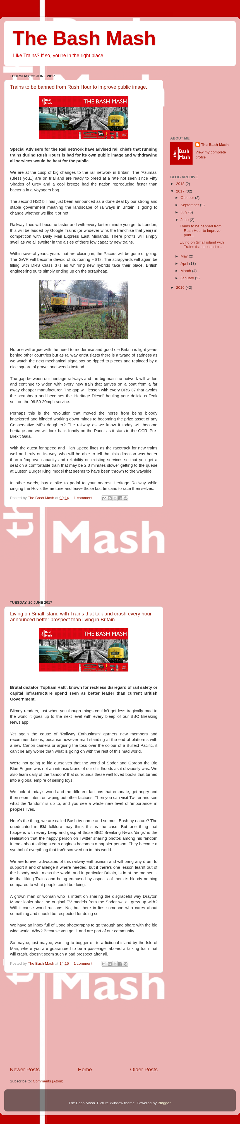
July (184, 212)
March (186, 271)
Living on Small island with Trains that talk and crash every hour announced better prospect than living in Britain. (81, 616)
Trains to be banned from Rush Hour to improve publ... (201, 230)
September (190, 205)
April (185, 263)
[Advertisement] (84, 554)
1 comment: (84, 498)
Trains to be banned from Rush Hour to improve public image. (78, 87)
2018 (181, 184)
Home (85, 1069)
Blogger (164, 1103)
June (185, 220)
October (188, 198)
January (188, 278)
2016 (181, 287)
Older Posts (144, 1069)
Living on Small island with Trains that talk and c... (202, 244)
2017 (181, 191)
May (185, 256)
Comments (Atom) (48, 1081)
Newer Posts (25, 1069)
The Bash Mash (84, 38)
